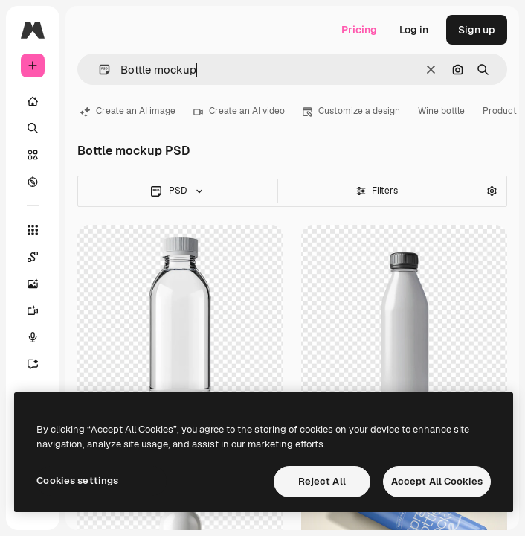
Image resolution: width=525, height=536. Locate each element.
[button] (98, 69)
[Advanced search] (491, 191)
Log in (413, 29)
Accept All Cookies (437, 481)
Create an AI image (127, 111)
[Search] (33, 128)
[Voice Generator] (40, 337)
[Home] (33, 101)
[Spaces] (40, 257)
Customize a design (351, 111)
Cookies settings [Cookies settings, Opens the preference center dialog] (77, 480)
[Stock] (33, 155)
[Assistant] (40, 364)
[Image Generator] (40, 284)
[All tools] (33, 230)
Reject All (322, 481)
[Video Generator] (40, 310)
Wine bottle (441, 111)
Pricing (359, 29)
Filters (377, 191)
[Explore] (33, 182)
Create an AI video (239, 111)
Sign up (476, 29)
